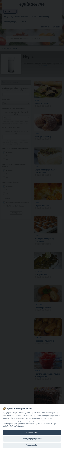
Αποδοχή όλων (32, 433)
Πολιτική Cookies (17, 426)
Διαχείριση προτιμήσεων (32, 439)
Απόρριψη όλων (32, 445)
